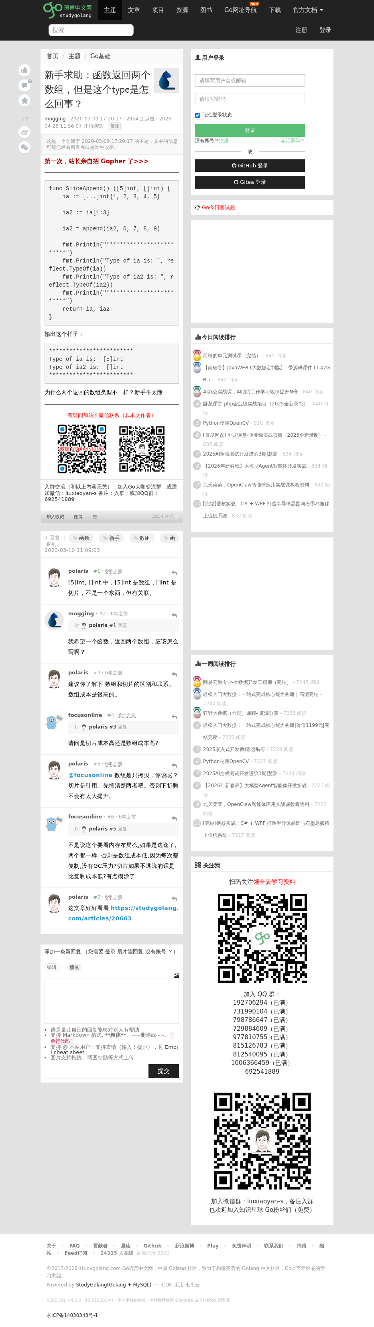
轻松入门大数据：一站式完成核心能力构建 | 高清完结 (261, 694)
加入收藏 (55, 516)
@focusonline (90, 775)
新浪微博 (184, 1246)
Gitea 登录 (250, 182)
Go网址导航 (241, 8)
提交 (164, 1071)
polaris (78, 571)
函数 (81, 538)
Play (212, 1246)
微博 (78, 516)
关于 (51, 1246)
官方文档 (308, 10)
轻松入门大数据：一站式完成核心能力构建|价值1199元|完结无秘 (266, 731)
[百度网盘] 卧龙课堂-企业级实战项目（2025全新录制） (263, 435)
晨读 (125, 1246)
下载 (275, 10)
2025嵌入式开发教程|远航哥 (234, 749)
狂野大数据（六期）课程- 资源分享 (240, 713)
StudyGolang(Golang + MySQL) (113, 1285)
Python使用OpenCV (226, 423)
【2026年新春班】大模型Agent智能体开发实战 (255, 466)
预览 (74, 967)
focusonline (85, 715)
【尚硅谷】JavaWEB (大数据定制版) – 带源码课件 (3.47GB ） (266, 374)
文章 (134, 10)
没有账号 (155, 951)
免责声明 (241, 1246)
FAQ (74, 1246)
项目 (158, 10)
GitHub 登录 (250, 166)
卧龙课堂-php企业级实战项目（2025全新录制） (255, 404)
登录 (325, 30)
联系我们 (273, 1246)
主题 (110, 10)
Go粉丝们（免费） (290, 1209)
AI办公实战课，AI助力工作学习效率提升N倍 (250, 392)
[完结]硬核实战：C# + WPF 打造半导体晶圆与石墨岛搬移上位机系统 (266, 510)
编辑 (52, 967)
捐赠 (301, 1246)
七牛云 (192, 1285)
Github (152, 1246)
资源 (182, 10)
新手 (111, 538)
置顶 (115, 126)
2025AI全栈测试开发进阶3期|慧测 (241, 454)
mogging (55, 119)
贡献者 (100, 1246)
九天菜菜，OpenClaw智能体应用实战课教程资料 (257, 485)
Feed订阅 (76, 1253)
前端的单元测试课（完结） (232, 355)
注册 (301, 30)
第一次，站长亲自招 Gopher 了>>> (97, 161)
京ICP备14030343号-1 (72, 1315)
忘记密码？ (293, 140)
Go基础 (100, 56)
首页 (53, 56)
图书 (206, 10)
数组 (142, 538)
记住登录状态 (213, 115)
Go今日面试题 (218, 207)
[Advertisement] (251, 270)
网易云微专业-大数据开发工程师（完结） (247, 682)
